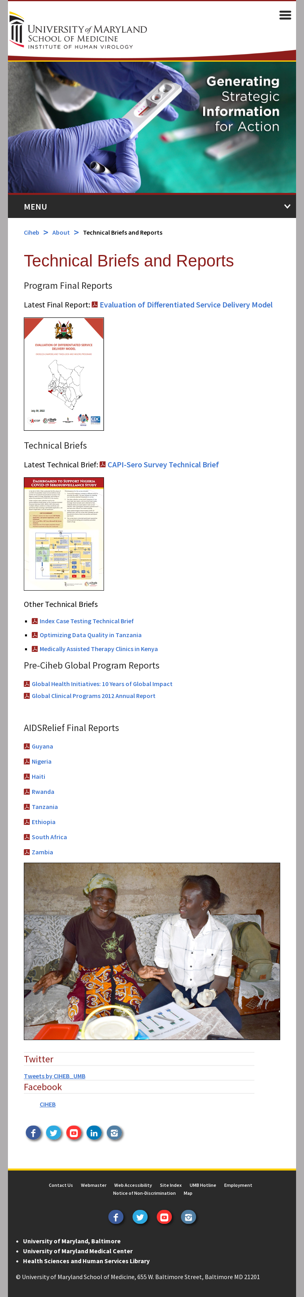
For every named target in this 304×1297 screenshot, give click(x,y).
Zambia (42, 852)
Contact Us (61, 1185)
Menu (35, 206)
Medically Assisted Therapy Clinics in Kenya (99, 649)
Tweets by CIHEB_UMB (54, 1076)
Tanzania (45, 807)
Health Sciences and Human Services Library (86, 1261)
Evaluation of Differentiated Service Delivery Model (186, 304)
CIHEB (48, 1104)
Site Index (171, 1185)
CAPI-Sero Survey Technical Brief (163, 464)
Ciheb (31, 232)
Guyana (42, 746)
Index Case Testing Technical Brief (87, 621)
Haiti (38, 776)
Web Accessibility (133, 1185)
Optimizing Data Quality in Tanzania (91, 635)
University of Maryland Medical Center (78, 1251)
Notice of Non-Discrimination (144, 1193)
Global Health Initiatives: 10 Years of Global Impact (102, 684)
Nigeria (42, 761)
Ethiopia (44, 822)
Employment (238, 1185)
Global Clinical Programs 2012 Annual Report (94, 696)
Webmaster (93, 1185)
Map (188, 1193)
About (61, 232)
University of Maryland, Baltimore (72, 1241)
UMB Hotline (203, 1185)
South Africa (49, 837)
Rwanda (43, 791)
